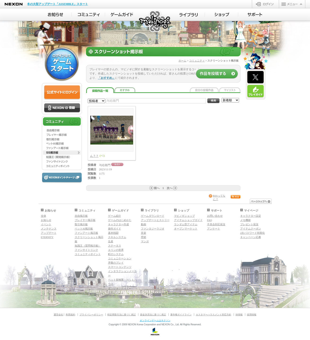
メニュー (292, 4)
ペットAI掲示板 (84, 228)
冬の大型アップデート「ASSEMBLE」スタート (57, 4)
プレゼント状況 (249, 224)
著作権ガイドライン (181, 314)
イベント (46, 224)
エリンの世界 (116, 249)
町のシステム (116, 254)
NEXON (13, 4)
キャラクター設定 (250, 215)
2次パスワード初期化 (252, 232)
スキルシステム (117, 237)
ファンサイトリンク (86, 249)
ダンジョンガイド (118, 288)
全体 (43, 215)
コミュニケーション (119, 258)
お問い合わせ (215, 215)
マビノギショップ (184, 215)
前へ (157, 188)
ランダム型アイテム (185, 224)
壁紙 (143, 237)
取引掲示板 (81, 224)
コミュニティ (197, 60)
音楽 (143, 232)
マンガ (145, 241)
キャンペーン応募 (250, 237)
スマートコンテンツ (119, 266)
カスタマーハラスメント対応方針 (213, 314)
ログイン (265, 4)
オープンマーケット (185, 228)
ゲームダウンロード (152, 215)
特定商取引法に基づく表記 (121, 314)
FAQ (209, 220)
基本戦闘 (113, 232)
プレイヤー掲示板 (85, 220)
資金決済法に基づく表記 (153, 314)
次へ (169, 188)
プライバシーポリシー (91, 314)
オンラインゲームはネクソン (155, 320)
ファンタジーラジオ (152, 228)
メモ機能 (245, 220)
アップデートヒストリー (155, 220)
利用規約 (70, 314)
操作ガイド (114, 228)
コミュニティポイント (88, 254)
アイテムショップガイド (188, 220)
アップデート (49, 232)
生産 (110, 241)
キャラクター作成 (118, 224)
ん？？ (94, 156)
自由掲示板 (81, 215)
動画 (143, 224)
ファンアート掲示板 (86, 232)
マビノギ (155, 21)
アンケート (213, 228)
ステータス (114, 245)
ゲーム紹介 (114, 215)
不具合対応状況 (216, 224)
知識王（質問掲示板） (88, 245)
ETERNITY (47, 237)
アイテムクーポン (250, 228)
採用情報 (251, 314)
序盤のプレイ (116, 262)
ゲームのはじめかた (119, 220)
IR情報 (239, 314)
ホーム (182, 60)
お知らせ (46, 220)
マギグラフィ (116, 292)
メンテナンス (49, 228)
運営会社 (58, 314)
